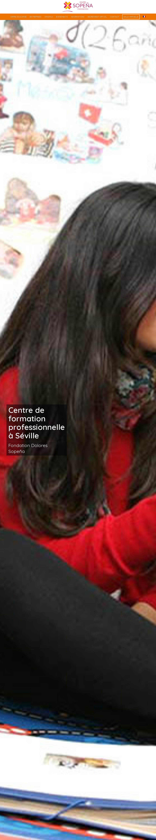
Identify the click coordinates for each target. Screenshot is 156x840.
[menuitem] (18, 17)
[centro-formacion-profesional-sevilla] (78, 7)
